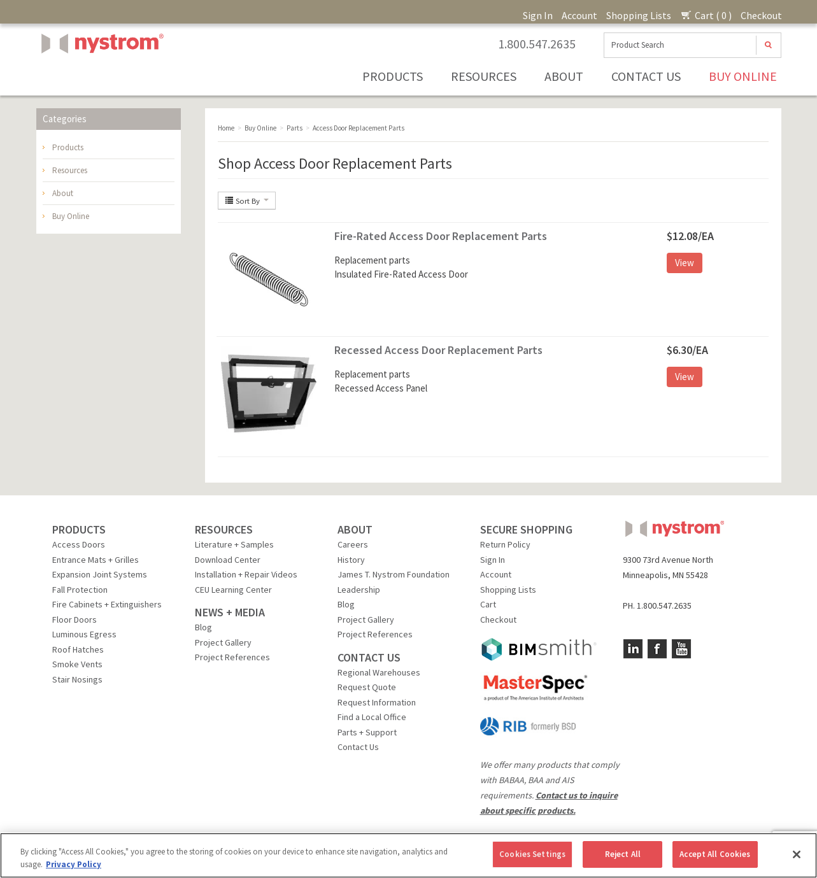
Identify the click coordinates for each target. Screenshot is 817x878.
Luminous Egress (84, 634)
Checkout (761, 15)
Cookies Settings (532, 854)
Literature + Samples (234, 544)
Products (392, 76)
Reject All (623, 854)
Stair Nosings (77, 679)
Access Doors (78, 544)
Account (579, 15)
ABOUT (355, 529)
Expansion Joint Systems (99, 574)
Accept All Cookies (714, 854)
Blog (203, 627)
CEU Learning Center (233, 589)
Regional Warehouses (378, 672)
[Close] (797, 854)
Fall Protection (80, 589)
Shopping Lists (638, 15)
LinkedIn (633, 649)
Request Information (376, 702)
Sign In (538, 15)
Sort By (247, 200)
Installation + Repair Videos (246, 574)
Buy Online (743, 76)
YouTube (681, 649)
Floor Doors (74, 619)
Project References (232, 657)
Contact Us (646, 76)
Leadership (358, 589)
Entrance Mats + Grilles (95, 559)
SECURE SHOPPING (526, 529)
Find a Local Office (371, 717)
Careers (352, 544)
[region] (408, 855)
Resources (483, 76)
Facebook (657, 649)
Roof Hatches (78, 649)
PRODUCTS (79, 529)
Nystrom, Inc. (100, 75)
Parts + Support (367, 732)
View (684, 263)
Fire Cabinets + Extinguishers (107, 604)
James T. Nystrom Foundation (393, 574)
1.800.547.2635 (537, 44)
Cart (488, 604)
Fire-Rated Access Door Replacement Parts (440, 236)
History (351, 559)
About (563, 76)
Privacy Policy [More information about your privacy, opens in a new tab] (73, 864)
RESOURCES (224, 529)
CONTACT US (369, 657)
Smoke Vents (77, 664)
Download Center (227, 559)
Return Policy (505, 544)
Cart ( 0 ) (706, 15)
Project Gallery (223, 642)
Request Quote (366, 687)
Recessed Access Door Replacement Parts (438, 350)
